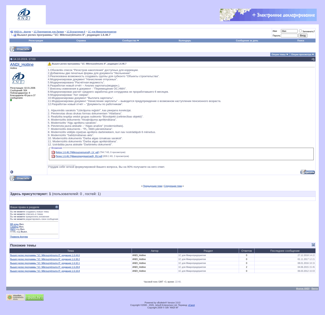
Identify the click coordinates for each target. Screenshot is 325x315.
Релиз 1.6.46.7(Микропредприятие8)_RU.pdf (79, 156)
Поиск (300, 40)
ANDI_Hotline (22, 64)
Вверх (315, 288)
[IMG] (13, 229)
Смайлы (14, 226)
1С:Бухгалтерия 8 (76, 31)
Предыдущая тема (152, 186)
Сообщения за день (247, 40)
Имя (275, 31)
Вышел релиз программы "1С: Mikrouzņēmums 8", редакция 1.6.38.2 (45, 259)
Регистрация (36, 40)
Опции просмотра (301, 54)
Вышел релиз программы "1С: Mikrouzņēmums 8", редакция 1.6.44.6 (45, 255)
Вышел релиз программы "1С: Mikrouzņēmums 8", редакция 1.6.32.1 (45, 263)
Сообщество (130, 40)
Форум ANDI (303, 288)
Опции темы (278, 54)
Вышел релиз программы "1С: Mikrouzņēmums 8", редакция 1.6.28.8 (45, 267)
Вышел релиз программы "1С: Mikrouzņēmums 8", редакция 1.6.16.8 (45, 271)
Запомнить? (307, 31)
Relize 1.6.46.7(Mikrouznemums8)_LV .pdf (77, 152)
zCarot (191, 305)
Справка (81, 40)
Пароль (276, 35)
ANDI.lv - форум (22, 31)
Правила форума (19, 236)
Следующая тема (173, 186)
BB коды (14, 224)
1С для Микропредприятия (102, 31)
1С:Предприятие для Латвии (49, 31)
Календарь (185, 40)
